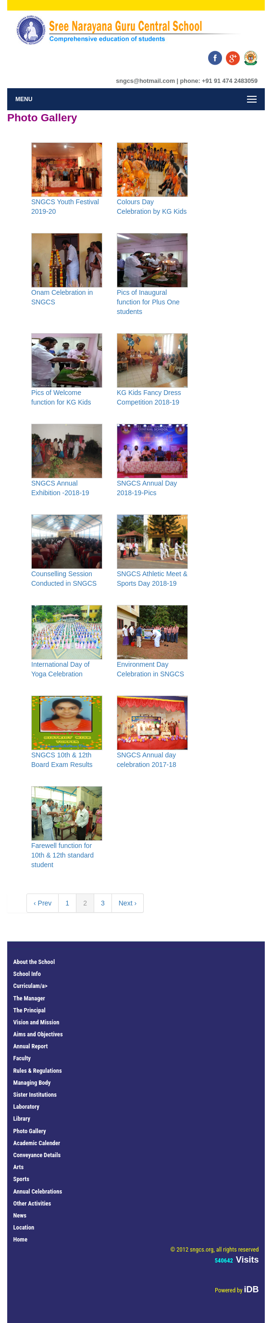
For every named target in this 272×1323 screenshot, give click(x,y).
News (19, 1215)
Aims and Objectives (38, 1034)
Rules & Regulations (37, 1070)
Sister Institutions (35, 1094)
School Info (27, 973)
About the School (34, 961)
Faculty (22, 1058)
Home (20, 1239)
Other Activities (32, 1203)
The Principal (29, 1010)
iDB (251, 1289)
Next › (127, 903)
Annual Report (30, 1046)
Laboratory (26, 1106)
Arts (18, 1167)
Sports (21, 1179)
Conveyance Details (37, 1155)
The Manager (29, 998)
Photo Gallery (29, 1131)
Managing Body (32, 1082)
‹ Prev (42, 903)
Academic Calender (37, 1143)
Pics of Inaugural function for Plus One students (148, 302)
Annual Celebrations (37, 1191)
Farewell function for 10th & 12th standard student (62, 855)
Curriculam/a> (30, 985)
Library (21, 1118)
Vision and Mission (36, 1022)
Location (24, 1227)
